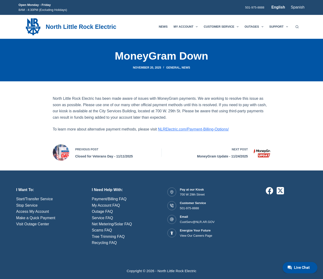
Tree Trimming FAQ (108, 237)
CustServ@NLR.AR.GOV (197, 222)
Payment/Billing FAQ (109, 199)
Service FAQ (102, 218)
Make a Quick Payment (35, 218)
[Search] (297, 26)
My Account (187, 27)
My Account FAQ (106, 205)
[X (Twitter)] (280, 190)
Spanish (298, 7)
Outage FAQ (102, 211)
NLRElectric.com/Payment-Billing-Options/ (193, 129)
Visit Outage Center (32, 224)
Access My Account (32, 211)
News (163, 26)
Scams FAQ (102, 230)
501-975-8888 (254, 7)
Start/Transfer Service (34, 199)
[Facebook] (269, 190)
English (278, 7)
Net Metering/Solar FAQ (112, 224)
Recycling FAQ (104, 243)
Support (279, 27)
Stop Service (27, 205)
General (173, 67)
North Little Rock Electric (81, 26)
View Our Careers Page (196, 235)
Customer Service (222, 27)
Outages (254, 27)
